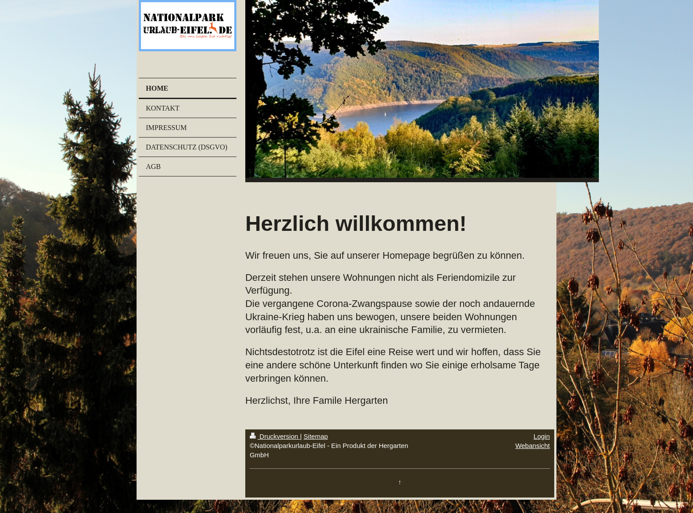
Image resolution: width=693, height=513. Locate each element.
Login (541, 436)
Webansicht (532, 445)
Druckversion (275, 436)
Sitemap (316, 436)
